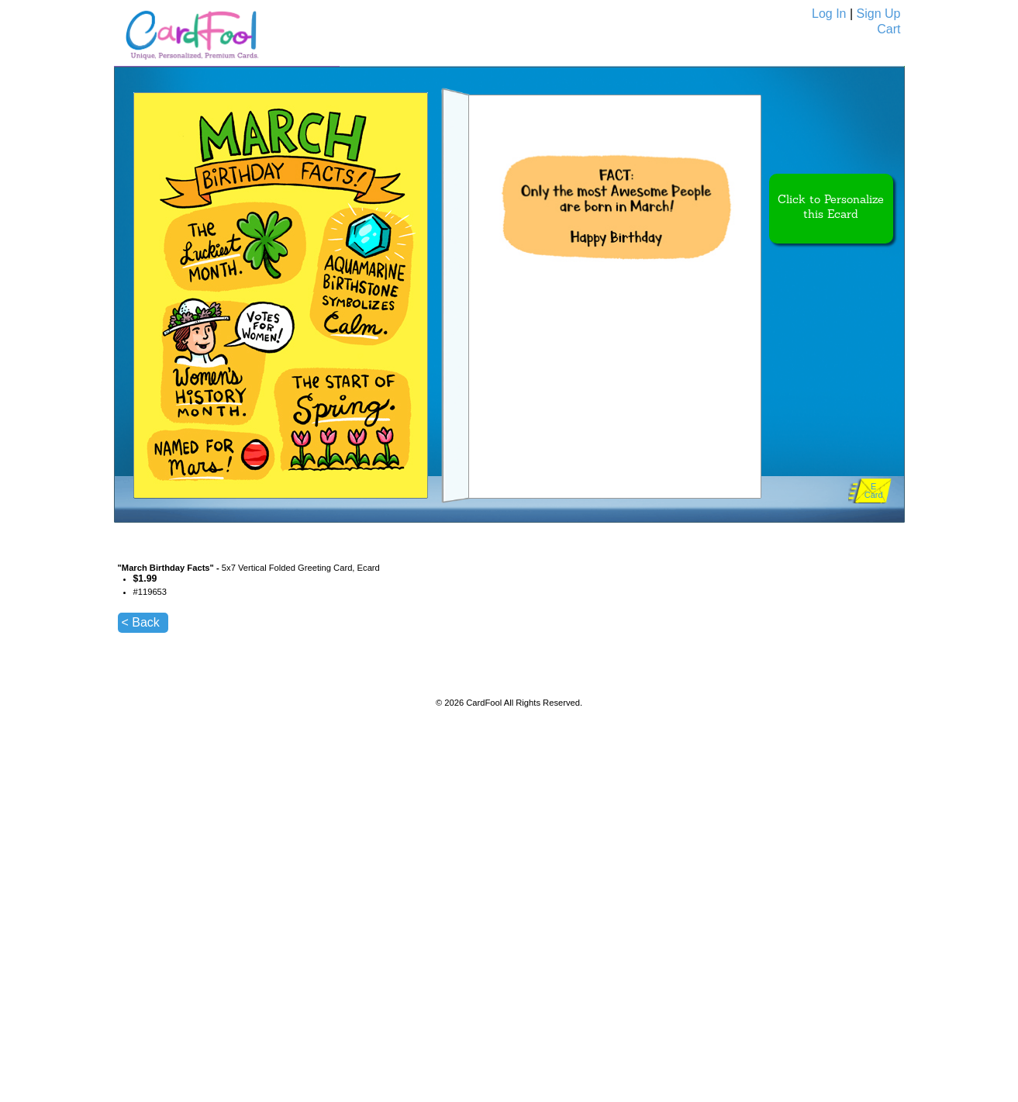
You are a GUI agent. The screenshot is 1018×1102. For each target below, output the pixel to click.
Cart (888, 29)
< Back (141, 622)
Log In (829, 13)
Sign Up (879, 13)
